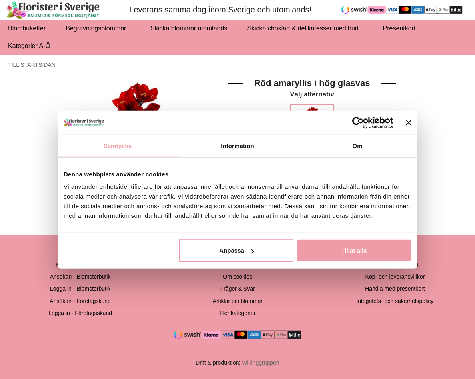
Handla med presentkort (395, 288)
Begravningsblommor (98, 28)
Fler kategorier (237, 313)
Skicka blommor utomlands (188, 28)
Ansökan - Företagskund (80, 301)
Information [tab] (237, 145)
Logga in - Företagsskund (80, 313)
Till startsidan (31, 65)
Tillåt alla (354, 250)
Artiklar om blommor (238, 301)
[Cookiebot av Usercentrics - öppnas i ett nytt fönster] (358, 122)
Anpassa (236, 250)
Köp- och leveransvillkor (395, 276)
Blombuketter (27, 28)
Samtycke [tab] (118, 145)
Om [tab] (357, 145)
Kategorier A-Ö (31, 45)
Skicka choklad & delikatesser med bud (305, 28)
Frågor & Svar (237, 288)
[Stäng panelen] (408, 122)
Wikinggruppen (260, 362)
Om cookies (237, 276)
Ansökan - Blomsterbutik (80, 276)
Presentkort (399, 28)
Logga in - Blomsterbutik (80, 288)
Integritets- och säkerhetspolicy (394, 301)
